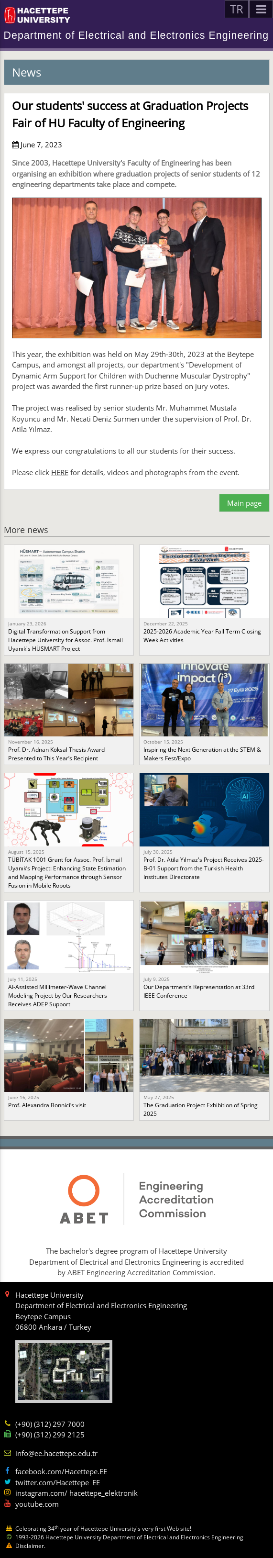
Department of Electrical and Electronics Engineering (136, 35)
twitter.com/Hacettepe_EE (57, 1482)
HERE (59, 472)
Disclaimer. (30, 1546)
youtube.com (37, 1504)
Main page (244, 503)
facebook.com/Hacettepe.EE (61, 1471)
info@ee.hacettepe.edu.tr (56, 1453)
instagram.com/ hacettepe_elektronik (76, 1493)
